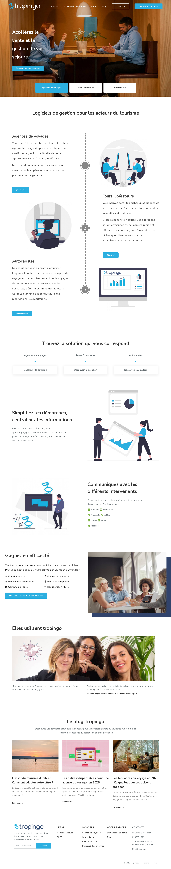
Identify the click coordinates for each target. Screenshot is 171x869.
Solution (55, 6)
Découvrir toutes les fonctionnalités (26, 595)
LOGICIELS (88, 827)
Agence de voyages (91, 833)
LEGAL (61, 827)
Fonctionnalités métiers (75, 6)
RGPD (60, 837)
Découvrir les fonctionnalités (28, 68)
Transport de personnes (93, 846)
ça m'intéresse (22, 313)
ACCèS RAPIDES (116, 827)
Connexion (121, 6)
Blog (104, 6)
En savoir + (20, 190)
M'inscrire (43, 846)
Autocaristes (88, 837)
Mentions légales (65, 833)
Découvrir (111, 255)
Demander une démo (149, 6)
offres (94, 6)
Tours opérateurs (90, 841)
